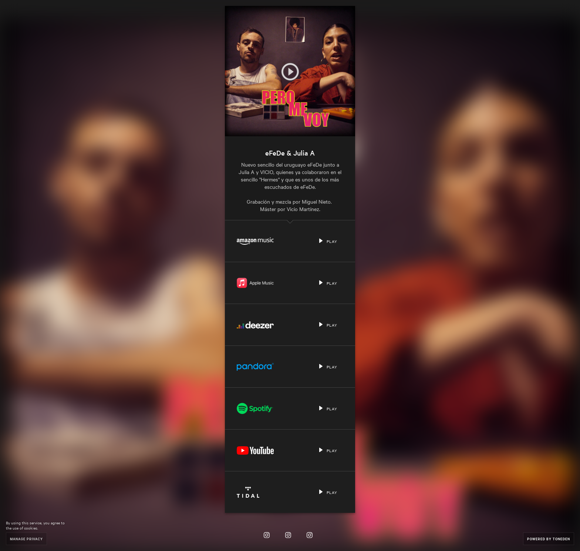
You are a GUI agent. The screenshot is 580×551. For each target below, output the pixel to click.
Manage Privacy (26, 538)
